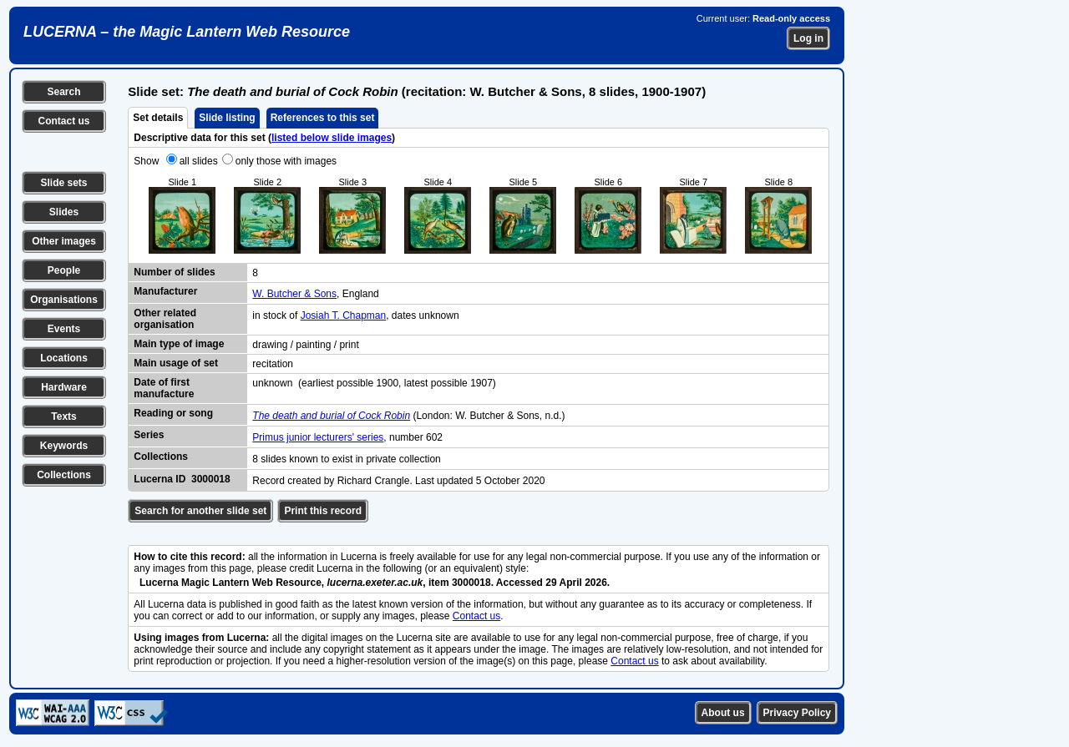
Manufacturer (165, 291)
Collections (64, 475)
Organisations (64, 299)
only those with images (286, 161)
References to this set (323, 118)
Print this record (323, 511)
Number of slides (174, 272)
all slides (199, 161)
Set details (158, 118)
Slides (64, 212)
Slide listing (227, 118)
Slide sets (63, 183)
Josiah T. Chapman (344, 315)
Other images (64, 241)
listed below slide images (331, 138)
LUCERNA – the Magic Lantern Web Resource (186, 31)
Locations (64, 358)
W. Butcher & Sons (294, 294)
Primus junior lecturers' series (317, 437)
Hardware (64, 387)
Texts (63, 416)
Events (64, 329)
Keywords (64, 446)
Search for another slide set (200, 511)
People (64, 270)
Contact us (63, 121)
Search (63, 92)
